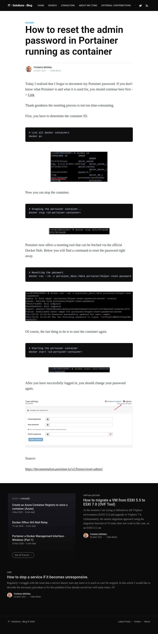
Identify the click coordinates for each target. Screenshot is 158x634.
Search (52, 5)
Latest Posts (124, 621)
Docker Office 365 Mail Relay (30, 522)
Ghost (147, 621)
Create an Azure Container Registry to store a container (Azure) (40, 506)
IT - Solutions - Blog (20, 5)
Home (41, 5)
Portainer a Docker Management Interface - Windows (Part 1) (38, 538)
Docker (29, 22)
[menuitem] (41, 5)
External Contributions (116, 5)
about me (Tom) (88, 5)
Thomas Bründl (43, 67)
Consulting (68, 5)
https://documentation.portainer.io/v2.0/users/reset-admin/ (65, 469)
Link (31, 95)
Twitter (137, 621)
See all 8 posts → (23, 555)
